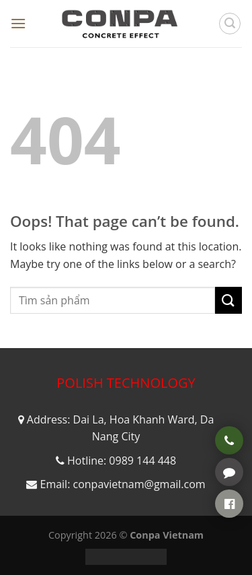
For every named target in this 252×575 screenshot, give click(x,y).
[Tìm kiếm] (230, 23)
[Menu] (18, 23)
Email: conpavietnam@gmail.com (122, 484)
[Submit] (228, 300)
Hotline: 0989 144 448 (121, 460)
